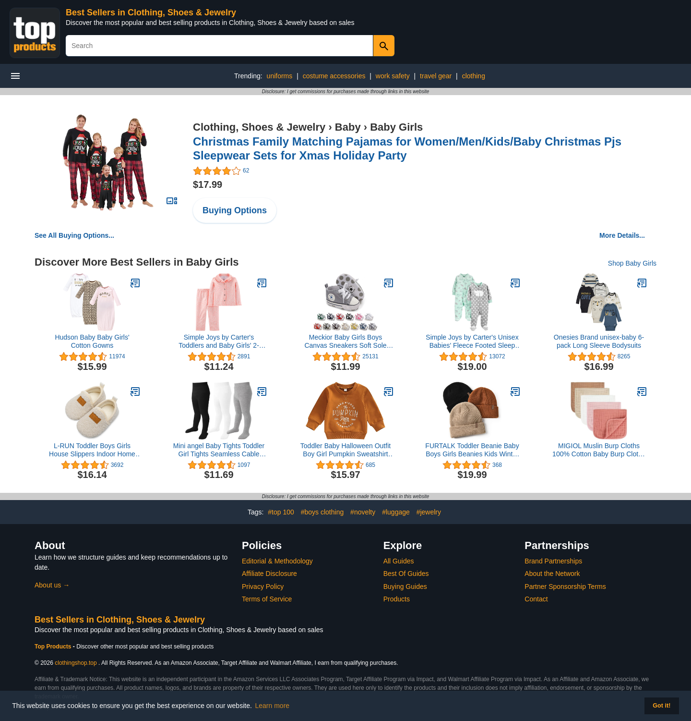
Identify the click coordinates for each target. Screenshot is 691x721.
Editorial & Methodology (277, 561)
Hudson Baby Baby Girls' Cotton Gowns (92, 341)
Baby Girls (396, 127)
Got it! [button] (661, 705)
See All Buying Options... (74, 235)
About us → (52, 585)
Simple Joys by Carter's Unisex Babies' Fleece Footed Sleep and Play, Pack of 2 (472, 341)
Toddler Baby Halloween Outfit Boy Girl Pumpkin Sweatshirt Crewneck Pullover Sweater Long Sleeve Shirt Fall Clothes (345, 450)
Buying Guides (405, 586)
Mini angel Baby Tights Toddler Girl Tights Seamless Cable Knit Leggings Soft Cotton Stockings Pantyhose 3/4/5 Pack (218, 450)
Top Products (54, 646)
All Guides (398, 561)
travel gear (436, 76)
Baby (348, 127)
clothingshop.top (75, 663)
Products (396, 599)
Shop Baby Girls (632, 263)
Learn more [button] (272, 705)
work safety (393, 76)
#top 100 (281, 512)
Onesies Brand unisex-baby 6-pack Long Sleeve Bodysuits (599, 341)
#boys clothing (322, 512)
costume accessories (334, 76)
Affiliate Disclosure (269, 573)
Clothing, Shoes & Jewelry (259, 127)
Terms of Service (267, 599)
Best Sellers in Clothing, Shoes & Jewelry (151, 12)
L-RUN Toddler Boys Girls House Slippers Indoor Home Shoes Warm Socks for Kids (92, 450)
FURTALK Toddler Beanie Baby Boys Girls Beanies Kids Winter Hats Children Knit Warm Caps (472, 450)
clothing (473, 76)
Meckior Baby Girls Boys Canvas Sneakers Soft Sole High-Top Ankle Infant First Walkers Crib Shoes (345, 341)
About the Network (552, 573)
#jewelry (429, 512)
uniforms (280, 76)
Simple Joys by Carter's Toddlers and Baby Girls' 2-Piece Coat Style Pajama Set (219, 341)
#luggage (396, 512)
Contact (536, 599)
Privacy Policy (263, 586)
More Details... (622, 235)
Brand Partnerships (553, 561)
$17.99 (207, 184)
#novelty (362, 512)
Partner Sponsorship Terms (565, 586)
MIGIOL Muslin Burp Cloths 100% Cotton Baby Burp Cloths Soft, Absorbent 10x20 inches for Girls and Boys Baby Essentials (598, 450)
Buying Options (235, 210)
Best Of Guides (406, 573)
